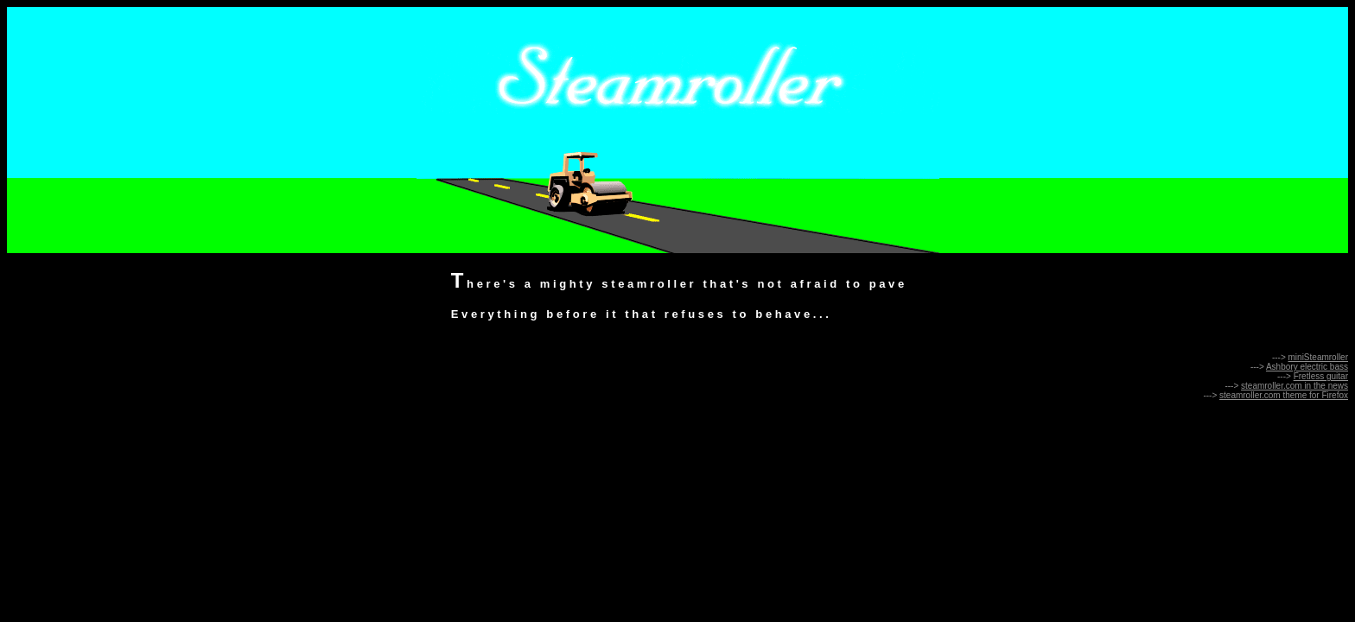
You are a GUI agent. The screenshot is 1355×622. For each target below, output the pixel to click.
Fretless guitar (1321, 376)
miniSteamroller (1318, 357)
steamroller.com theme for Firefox (1283, 395)
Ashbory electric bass (1307, 366)
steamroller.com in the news (1294, 385)
